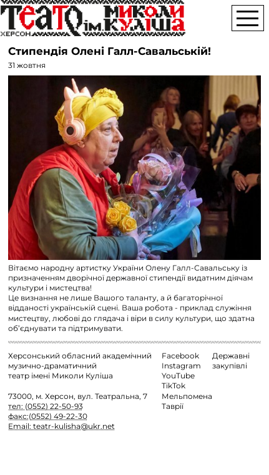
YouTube (178, 376)
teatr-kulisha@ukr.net (74, 426)
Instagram (181, 366)
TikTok (173, 385)
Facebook (180, 356)
